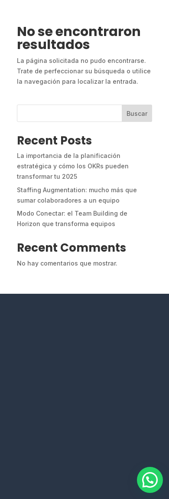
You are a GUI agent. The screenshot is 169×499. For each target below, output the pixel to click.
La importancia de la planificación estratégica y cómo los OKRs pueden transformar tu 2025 (73, 166)
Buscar (137, 113)
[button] (150, 480)
